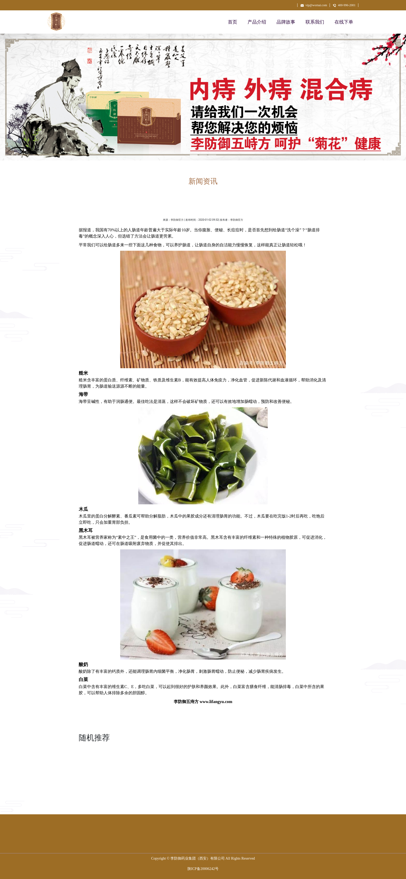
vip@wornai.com (313, 5)
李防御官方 (177, 219)
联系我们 (315, 22)
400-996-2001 (344, 5)
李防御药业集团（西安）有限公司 (197, 858)
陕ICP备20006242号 (203, 869)
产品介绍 (257, 22)
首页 (232, 22)
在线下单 (344, 22)
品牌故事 (286, 22)
